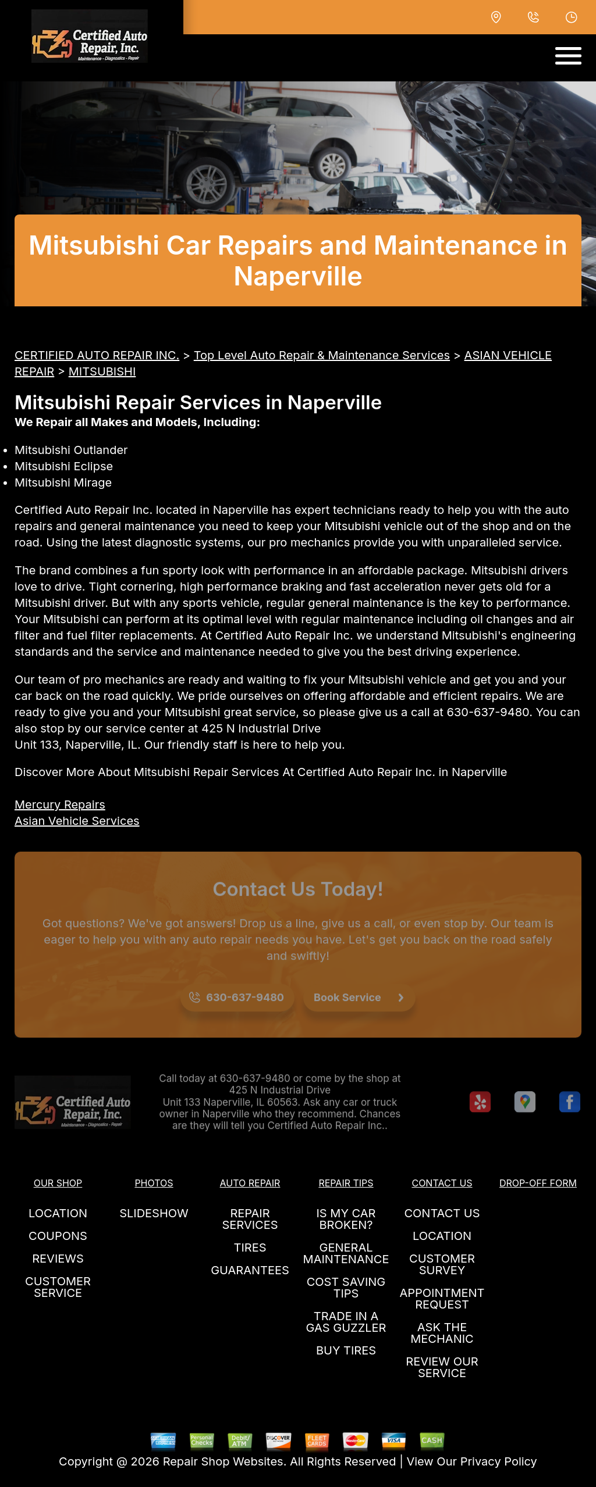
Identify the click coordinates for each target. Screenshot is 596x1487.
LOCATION (58, 1213)
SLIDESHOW (154, 1213)
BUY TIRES (346, 1350)
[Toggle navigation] (568, 56)
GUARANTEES (250, 1270)
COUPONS (58, 1236)
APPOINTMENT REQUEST (441, 1298)
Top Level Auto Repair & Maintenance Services (322, 355)
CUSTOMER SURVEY (442, 1264)
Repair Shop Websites (223, 1461)
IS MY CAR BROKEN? (346, 1219)
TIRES (249, 1247)
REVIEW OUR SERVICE (442, 1367)
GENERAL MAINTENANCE (346, 1253)
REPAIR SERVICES (250, 1219)
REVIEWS (58, 1259)
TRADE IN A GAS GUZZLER (346, 1322)
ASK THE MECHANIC (441, 1333)
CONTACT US (442, 1213)
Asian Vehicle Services (77, 821)
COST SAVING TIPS (346, 1287)
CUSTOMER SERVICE (58, 1287)
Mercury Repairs (60, 805)
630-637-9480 (488, 712)
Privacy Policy (498, 1461)
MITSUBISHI (102, 371)
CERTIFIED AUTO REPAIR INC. (97, 355)
